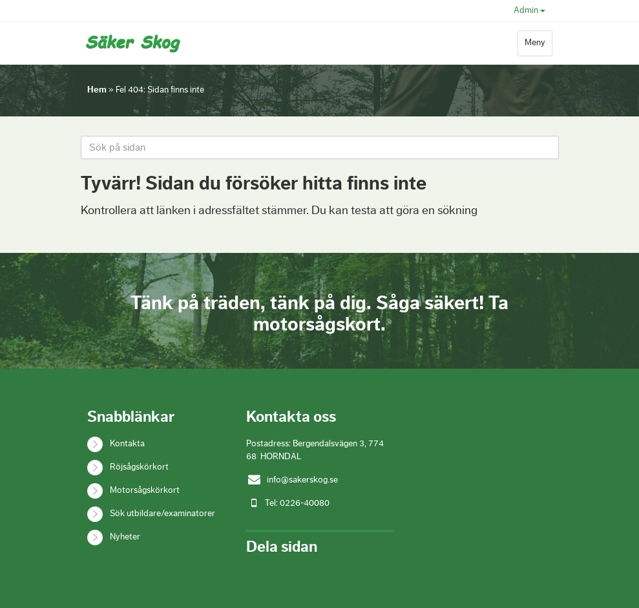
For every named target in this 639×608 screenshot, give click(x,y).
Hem (97, 89)
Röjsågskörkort (139, 467)
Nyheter (125, 536)
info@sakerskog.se (302, 479)
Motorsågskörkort (145, 490)
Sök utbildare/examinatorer (162, 513)
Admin (529, 10)
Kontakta (127, 443)
